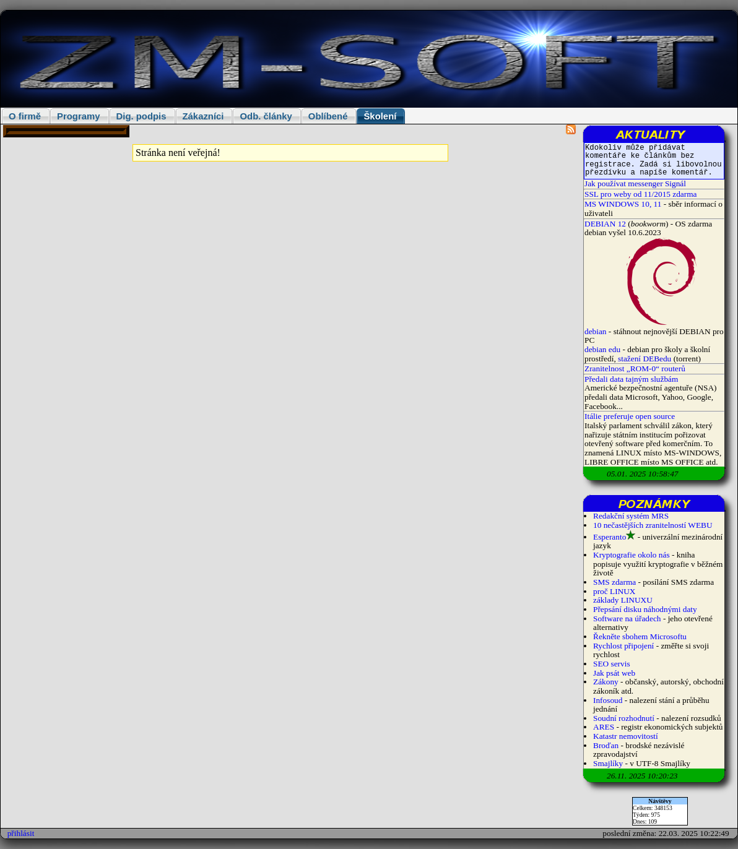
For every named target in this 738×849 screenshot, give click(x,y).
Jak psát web (614, 673)
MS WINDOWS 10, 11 (622, 204)
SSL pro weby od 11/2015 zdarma (640, 194)
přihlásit (21, 833)
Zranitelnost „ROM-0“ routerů (634, 368)
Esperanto (609, 536)
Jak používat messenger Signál (635, 183)
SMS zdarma (614, 582)
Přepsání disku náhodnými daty (645, 609)
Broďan (606, 745)
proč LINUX (614, 591)
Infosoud (607, 700)
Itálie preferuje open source (629, 416)
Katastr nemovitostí (625, 736)
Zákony (606, 681)
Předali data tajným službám (631, 379)
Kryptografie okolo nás (631, 554)
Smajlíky (608, 763)
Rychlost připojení (623, 645)
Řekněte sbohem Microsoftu (640, 636)
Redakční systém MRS (631, 515)
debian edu (602, 349)
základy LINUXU (623, 600)
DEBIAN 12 (605, 223)
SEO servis (611, 663)
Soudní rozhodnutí (623, 718)
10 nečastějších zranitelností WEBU (653, 525)
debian (596, 331)
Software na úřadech (627, 618)
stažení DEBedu (644, 358)
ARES (603, 726)
